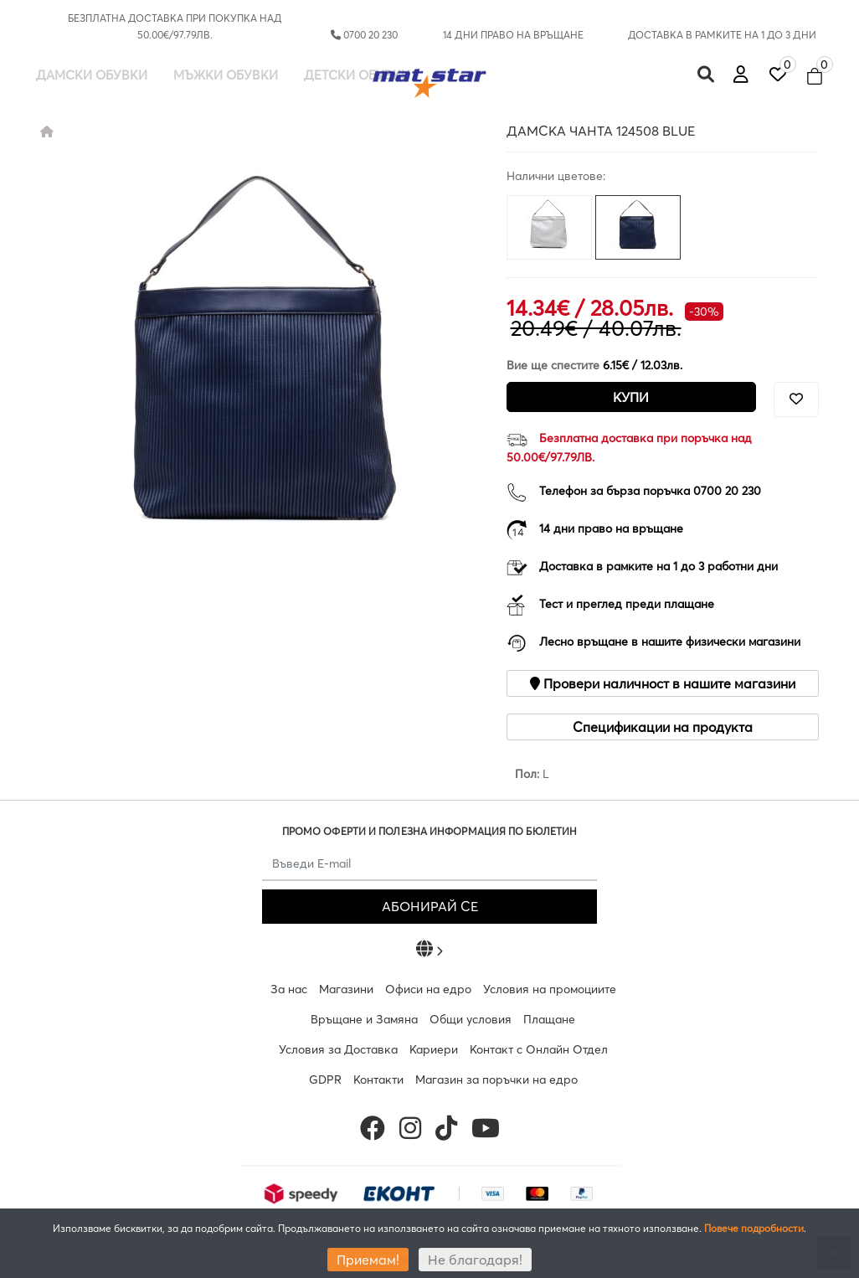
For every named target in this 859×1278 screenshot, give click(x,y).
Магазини (346, 989)
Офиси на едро (428, 989)
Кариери (433, 1049)
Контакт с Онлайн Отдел (539, 1049)
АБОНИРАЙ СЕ (430, 906)
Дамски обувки (91, 75)
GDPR (325, 1079)
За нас (288, 989)
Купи (631, 397)
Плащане (549, 1019)
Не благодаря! (475, 1259)
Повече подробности (754, 1228)
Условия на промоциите (549, 989)
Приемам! (368, 1259)
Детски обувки (357, 75)
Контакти (378, 1079)
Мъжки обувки (225, 75)
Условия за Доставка (338, 1049)
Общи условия (471, 1019)
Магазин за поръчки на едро (496, 1079)
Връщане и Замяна (364, 1019)
